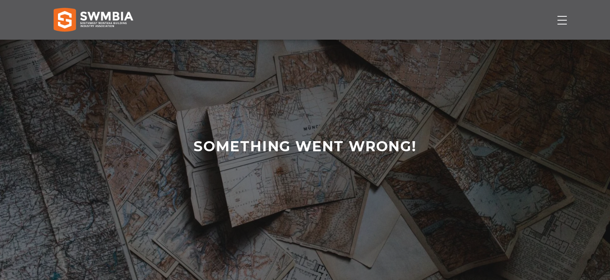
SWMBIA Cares (557, 14)
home (300, 203)
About (452, 45)
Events (412, 45)
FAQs (539, 14)
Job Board (364, 45)
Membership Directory (288, 45)
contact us (305, 203)
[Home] (93, 45)
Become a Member (519, 45)
